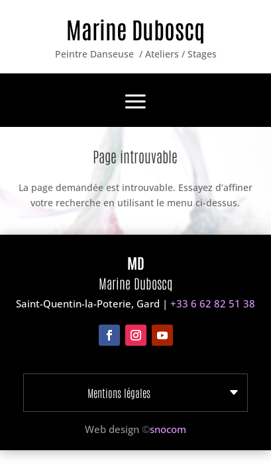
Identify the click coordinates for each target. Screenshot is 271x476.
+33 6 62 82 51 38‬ (212, 303)
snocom (168, 429)
